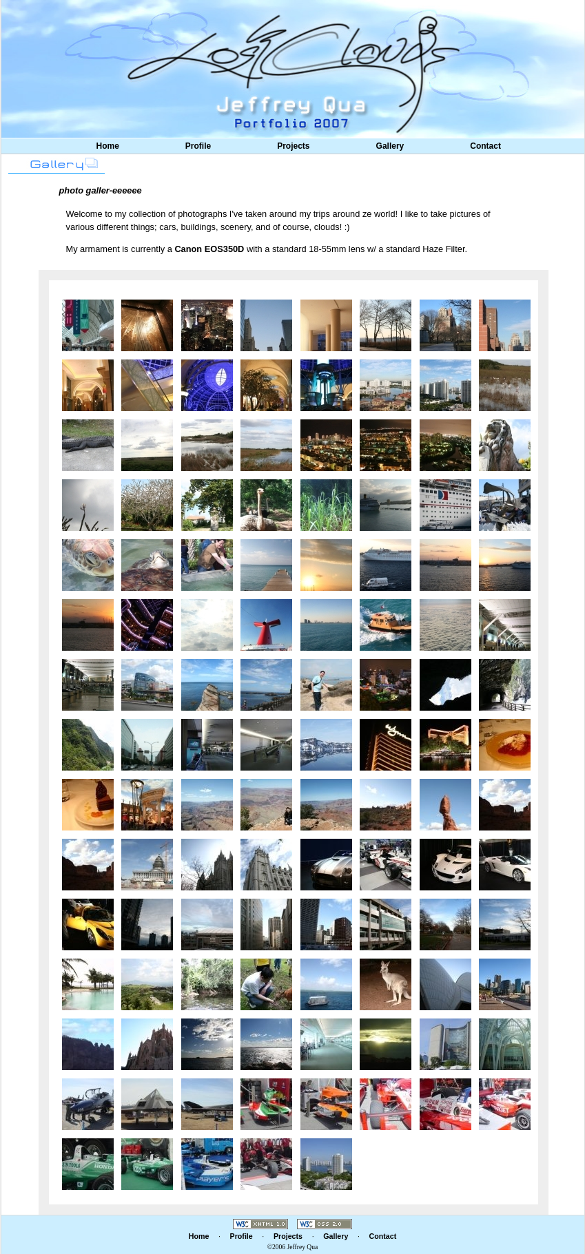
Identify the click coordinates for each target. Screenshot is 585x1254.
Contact (485, 146)
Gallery (390, 146)
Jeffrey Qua (302, 1247)
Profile (198, 146)
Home (107, 146)
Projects (293, 146)
